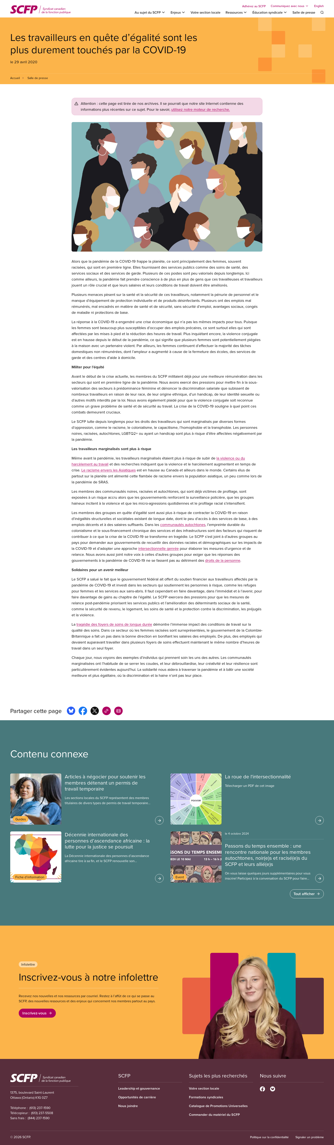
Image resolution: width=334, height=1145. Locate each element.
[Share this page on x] (95, 711)
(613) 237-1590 (39, 1107)
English (319, 6)
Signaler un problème (309, 1137)
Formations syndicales (206, 1097)
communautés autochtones (182, 524)
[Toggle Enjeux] (178, 12)
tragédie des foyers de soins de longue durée (114, 624)
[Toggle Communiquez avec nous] (290, 6)
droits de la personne (222, 560)
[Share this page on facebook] (83, 711)
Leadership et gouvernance (139, 1088)
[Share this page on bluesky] (71, 711)
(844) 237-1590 (39, 1118)
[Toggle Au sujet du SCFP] (150, 12)
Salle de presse (303, 12)
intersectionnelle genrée (158, 548)
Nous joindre (128, 1105)
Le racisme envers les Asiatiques (108, 470)
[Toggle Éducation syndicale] (269, 12)
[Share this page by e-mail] (118, 711)
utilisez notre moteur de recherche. (200, 109)
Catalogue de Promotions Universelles (218, 1105)
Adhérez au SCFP (254, 6)
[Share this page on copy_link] (106, 711)
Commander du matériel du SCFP (214, 1114)
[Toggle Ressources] (236, 12)
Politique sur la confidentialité (269, 1137)
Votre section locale (205, 12)
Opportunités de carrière (137, 1097)
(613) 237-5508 (42, 1112)
